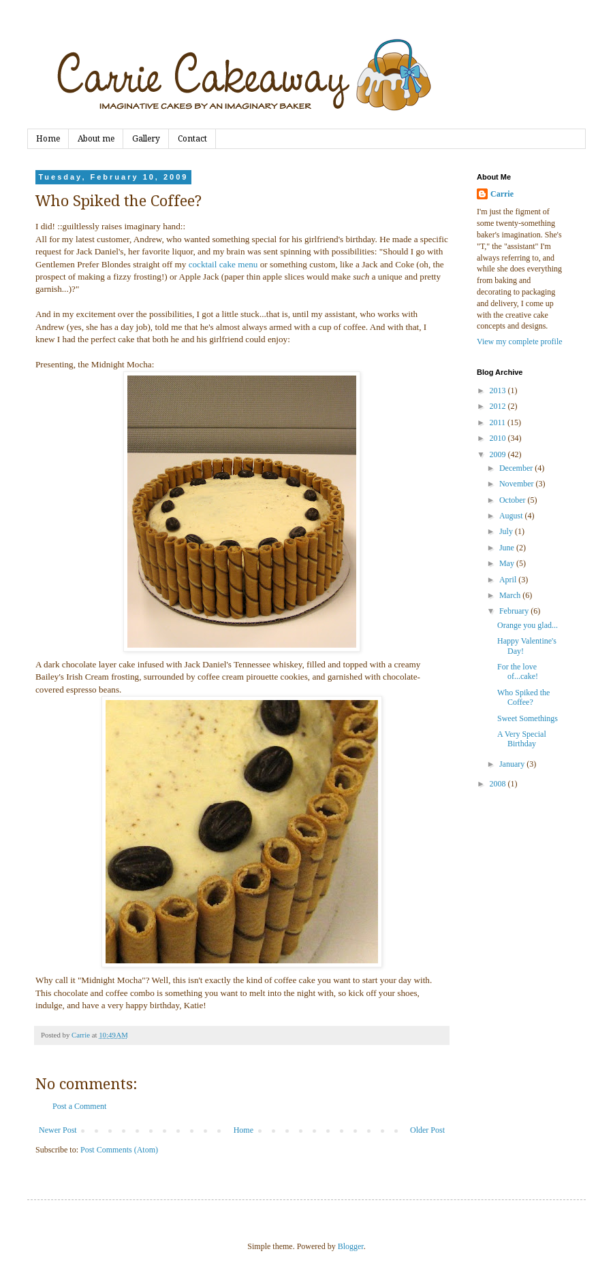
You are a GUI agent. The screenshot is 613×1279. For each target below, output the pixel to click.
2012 (499, 406)
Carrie (502, 194)
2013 (499, 390)
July (507, 531)
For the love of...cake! (517, 671)
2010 (499, 438)
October (513, 500)
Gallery (146, 139)
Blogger (351, 1246)
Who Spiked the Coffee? (523, 697)
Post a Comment (79, 1106)
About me (96, 139)
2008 (499, 783)
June (507, 547)
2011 (499, 422)
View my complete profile (520, 341)
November (517, 483)
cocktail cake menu (223, 264)
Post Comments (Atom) (119, 1150)
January (512, 764)
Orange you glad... (527, 625)
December (517, 468)
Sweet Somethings (527, 718)
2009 (499, 454)
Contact (192, 139)
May (507, 563)
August (512, 515)
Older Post (427, 1130)
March (510, 595)
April (508, 579)
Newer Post (58, 1130)
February (515, 611)
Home (48, 139)
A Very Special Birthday (521, 738)
